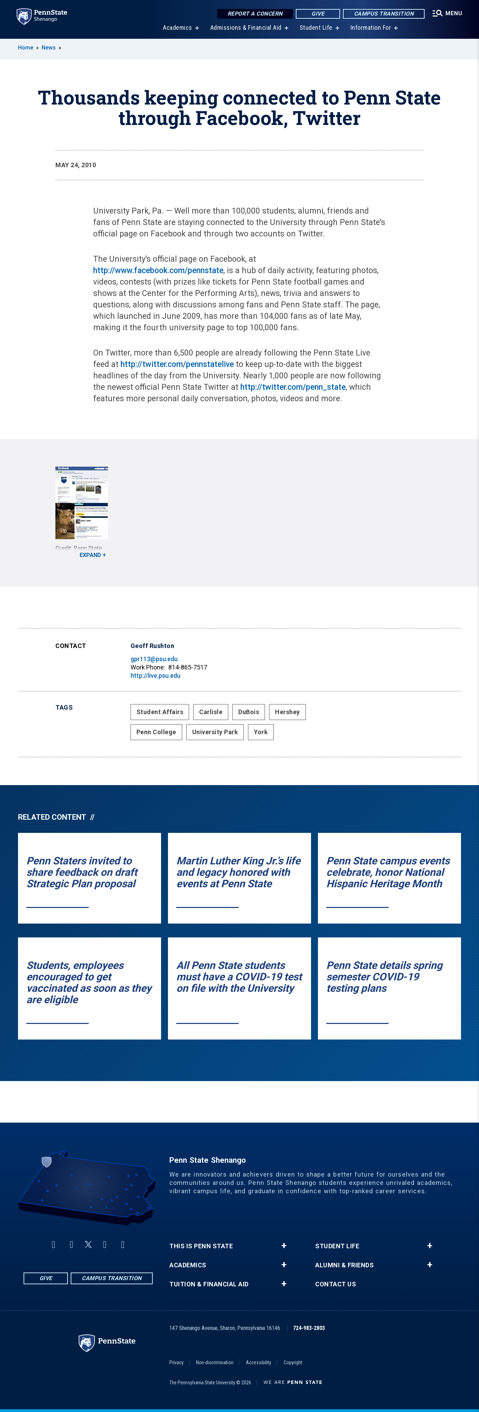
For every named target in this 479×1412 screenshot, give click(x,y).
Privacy (176, 1362)
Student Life (316, 27)
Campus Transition (384, 13)
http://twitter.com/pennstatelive (177, 364)
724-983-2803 (309, 1328)
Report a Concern (255, 13)
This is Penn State (201, 1246)
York (261, 732)
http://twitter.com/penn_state (293, 387)
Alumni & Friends (344, 1265)
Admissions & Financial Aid (246, 27)
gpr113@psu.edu (154, 659)
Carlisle (210, 712)
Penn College (156, 732)
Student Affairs (160, 712)
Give (317, 13)
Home (25, 47)
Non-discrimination (214, 1362)
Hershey (287, 712)
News (49, 47)
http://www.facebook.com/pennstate (158, 270)
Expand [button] (90, 555)
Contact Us (335, 1284)
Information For (371, 27)
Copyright (293, 1362)
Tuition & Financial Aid (209, 1284)
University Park (215, 732)
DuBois (248, 712)
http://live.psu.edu (155, 675)
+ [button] (283, 1245)
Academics (177, 27)
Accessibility (258, 1362)
